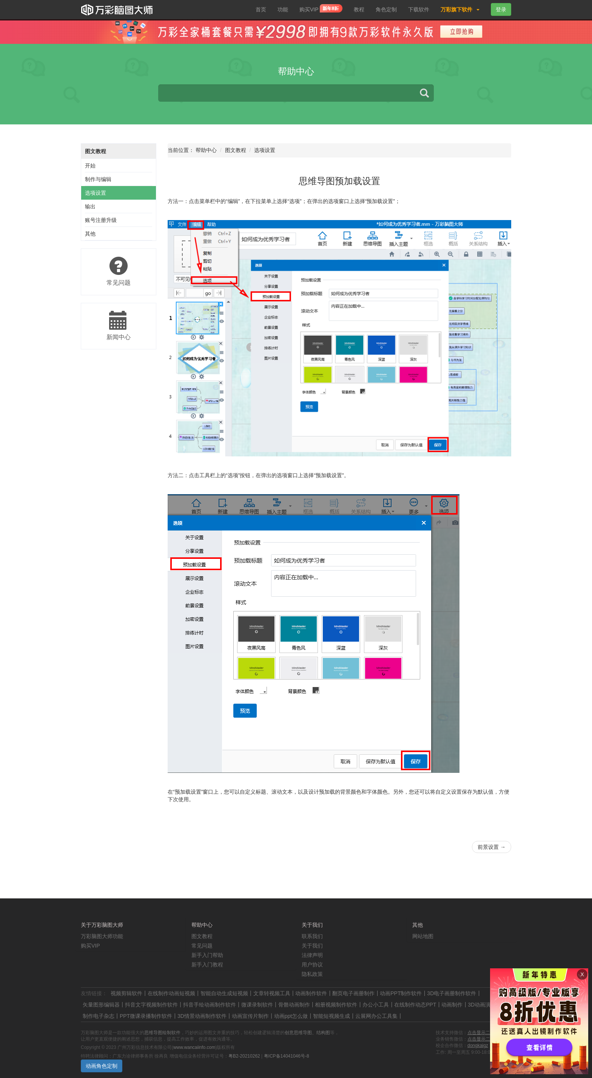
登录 (501, 9)
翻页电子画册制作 (353, 993)
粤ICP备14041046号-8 (286, 1056)
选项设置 (95, 193)
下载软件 (418, 9)
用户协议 (312, 965)
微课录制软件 (257, 1005)
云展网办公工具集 (376, 1016)
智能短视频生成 (331, 1016)
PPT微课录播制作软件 (146, 1016)
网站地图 (422, 936)
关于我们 (312, 946)
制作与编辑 (98, 179)
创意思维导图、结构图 (307, 1032)
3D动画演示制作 (487, 1005)
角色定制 (386, 9)
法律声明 (312, 955)
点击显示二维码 (483, 1032)
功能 (283, 9)
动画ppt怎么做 (291, 1016)
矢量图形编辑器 (101, 1005)
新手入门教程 (207, 965)
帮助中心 (206, 150)
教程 (359, 9)
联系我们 (312, 936)
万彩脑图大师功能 (102, 936)
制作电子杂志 (98, 1016)
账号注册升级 (101, 220)
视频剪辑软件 (126, 993)
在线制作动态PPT (415, 1005)
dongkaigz (477, 1045)
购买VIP (320, 9)
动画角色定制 (101, 1066)
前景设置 (492, 847)
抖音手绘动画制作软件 (209, 1005)
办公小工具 (375, 1005)
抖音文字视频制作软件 (151, 1005)
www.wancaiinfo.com (194, 1047)
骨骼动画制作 (294, 1005)
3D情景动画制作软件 (202, 1016)
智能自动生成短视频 (224, 993)
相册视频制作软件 (336, 1005)
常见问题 (202, 946)
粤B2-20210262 (244, 1056)
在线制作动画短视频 (171, 993)
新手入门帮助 (207, 955)
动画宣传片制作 (250, 1016)
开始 (90, 166)
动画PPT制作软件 (401, 993)
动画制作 (451, 1005)
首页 (261, 9)
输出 (90, 206)
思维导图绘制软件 (162, 1032)
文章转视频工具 (271, 993)
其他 (90, 234)
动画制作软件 (311, 993)
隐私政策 (312, 974)
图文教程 (95, 151)
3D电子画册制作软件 (451, 993)
